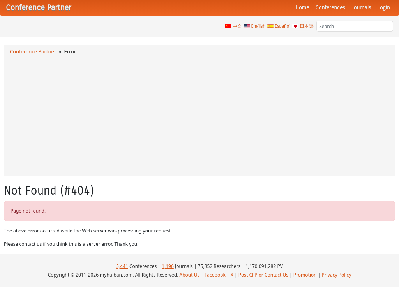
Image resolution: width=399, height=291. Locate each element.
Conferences (330, 7)
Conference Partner (33, 51)
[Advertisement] (199, 114)
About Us (190, 274)
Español (282, 26)
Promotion (305, 274)
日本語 (307, 26)
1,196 (168, 266)
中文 (237, 26)
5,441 (122, 266)
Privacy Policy (336, 274)
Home (302, 7)
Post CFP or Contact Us (263, 274)
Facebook (215, 274)
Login (384, 7)
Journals (361, 7)
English (258, 26)
